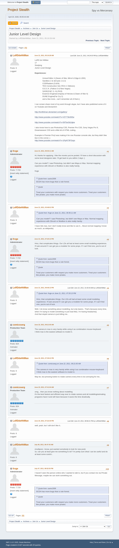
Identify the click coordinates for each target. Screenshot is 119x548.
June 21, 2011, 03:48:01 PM (44, 207)
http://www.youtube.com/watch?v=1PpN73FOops (55, 140)
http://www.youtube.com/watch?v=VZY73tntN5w (54, 117)
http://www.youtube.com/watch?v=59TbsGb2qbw (55, 122)
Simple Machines (24, 542)
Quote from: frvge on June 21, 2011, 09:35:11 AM (57, 213)
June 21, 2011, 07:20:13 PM (44, 239)
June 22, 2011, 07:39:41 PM (44, 358)
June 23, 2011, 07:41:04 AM (44, 387)
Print (107, 48)
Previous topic (92, 40)
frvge (15, 151)
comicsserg (19, 325)
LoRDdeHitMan (21, 55)
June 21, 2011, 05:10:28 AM (44, 55)
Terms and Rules (100, 542)
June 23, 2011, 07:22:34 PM (44, 421)
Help (91, 542)
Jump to (75, 526)
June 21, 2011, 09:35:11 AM (44, 151)
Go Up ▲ (110, 542)
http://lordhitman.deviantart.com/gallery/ (51, 112)
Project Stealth (18, 10)
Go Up (11, 515)
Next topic (105, 40)
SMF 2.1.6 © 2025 (12, 542)
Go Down (12, 48)
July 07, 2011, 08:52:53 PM (43, 468)
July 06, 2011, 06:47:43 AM (43, 444)
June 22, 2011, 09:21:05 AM (44, 324)
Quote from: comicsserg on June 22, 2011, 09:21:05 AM (60, 364)
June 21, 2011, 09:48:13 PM (44, 288)
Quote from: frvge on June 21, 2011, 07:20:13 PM (57, 293)
